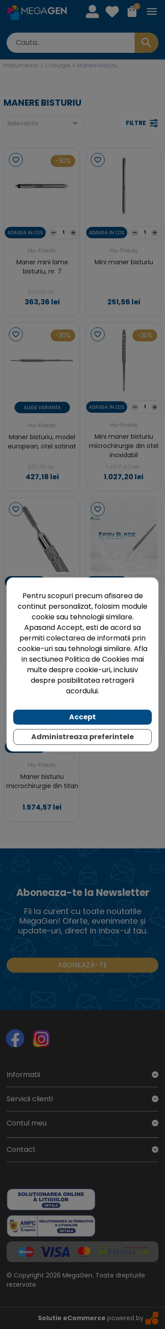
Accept (82, 717)
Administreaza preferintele (82, 737)
